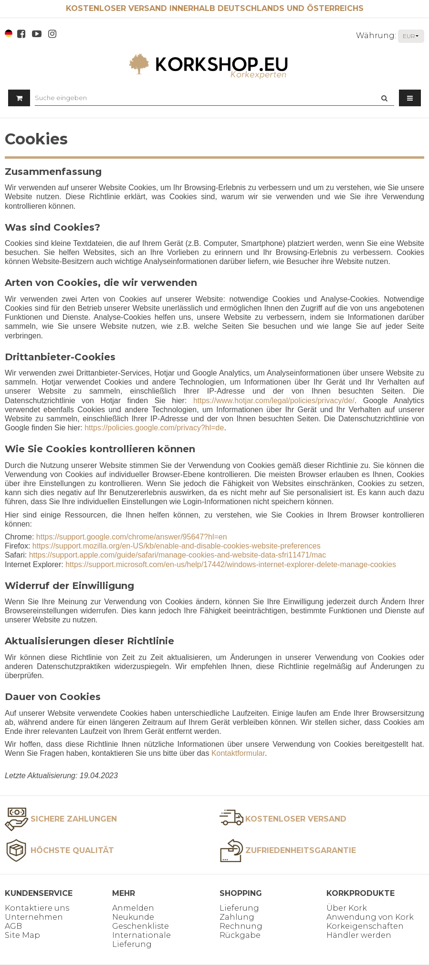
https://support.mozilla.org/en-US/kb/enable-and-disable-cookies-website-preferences (176, 546)
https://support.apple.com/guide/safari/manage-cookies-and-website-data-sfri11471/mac (177, 555)
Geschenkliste (140, 926)
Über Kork (346, 908)
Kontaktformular (238, 753)
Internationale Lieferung (141, 940)
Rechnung (241, 926)
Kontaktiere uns (37, 908)
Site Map (22, 935)
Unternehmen (34, 917)
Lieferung (239, 908)
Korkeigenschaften (365, 926)
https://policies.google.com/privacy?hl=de (154, 428)
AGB (13, 926)
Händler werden (358, 935)
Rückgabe (240, 935)
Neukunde (133, 917)
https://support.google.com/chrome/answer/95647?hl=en (131, 537)
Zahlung (237, 917)
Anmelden (133, 908)
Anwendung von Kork (370, 917)
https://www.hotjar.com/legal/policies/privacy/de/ (274, 400)
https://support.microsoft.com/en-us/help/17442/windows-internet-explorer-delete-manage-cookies (230, 564)
